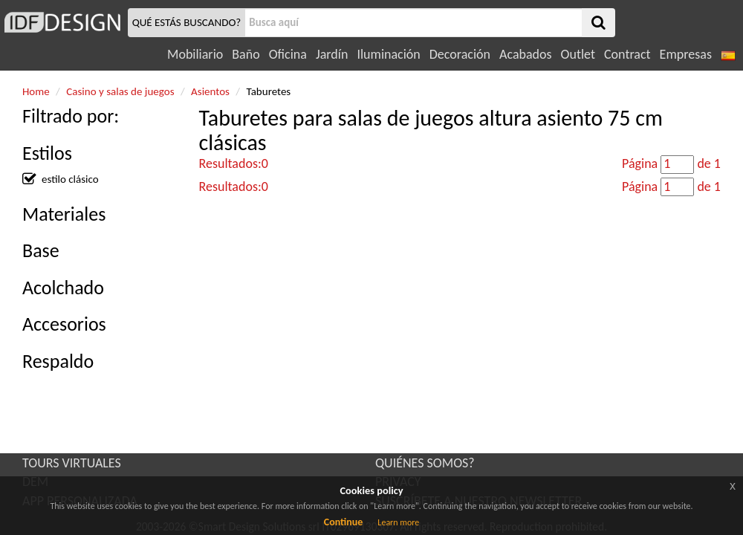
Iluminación (388, 54)
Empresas (686, 54)
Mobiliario (195, 54)
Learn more (398, 522)
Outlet (578, 54)
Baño (245, 54)
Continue (343, 522)
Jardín (332, 54)
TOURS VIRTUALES (71, 463)
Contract (627, 54)
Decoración (459, 54)
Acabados (525, 54)
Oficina (288, 54)
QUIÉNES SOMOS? (425, 463)
